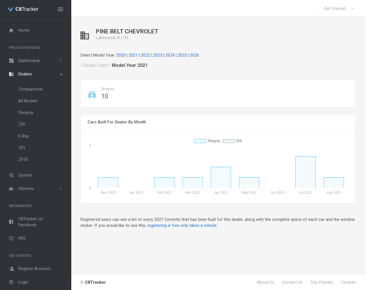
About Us (265, 282)
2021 (133, 55)
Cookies (348, 282)
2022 (145, 55)
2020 (120, 55)
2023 (157, 55)
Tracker (26, 9)
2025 (182, 55)
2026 (194, 55)
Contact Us (292, 282)
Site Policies (322, 282)
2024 (170, 55)
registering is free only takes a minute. (182, 225)
